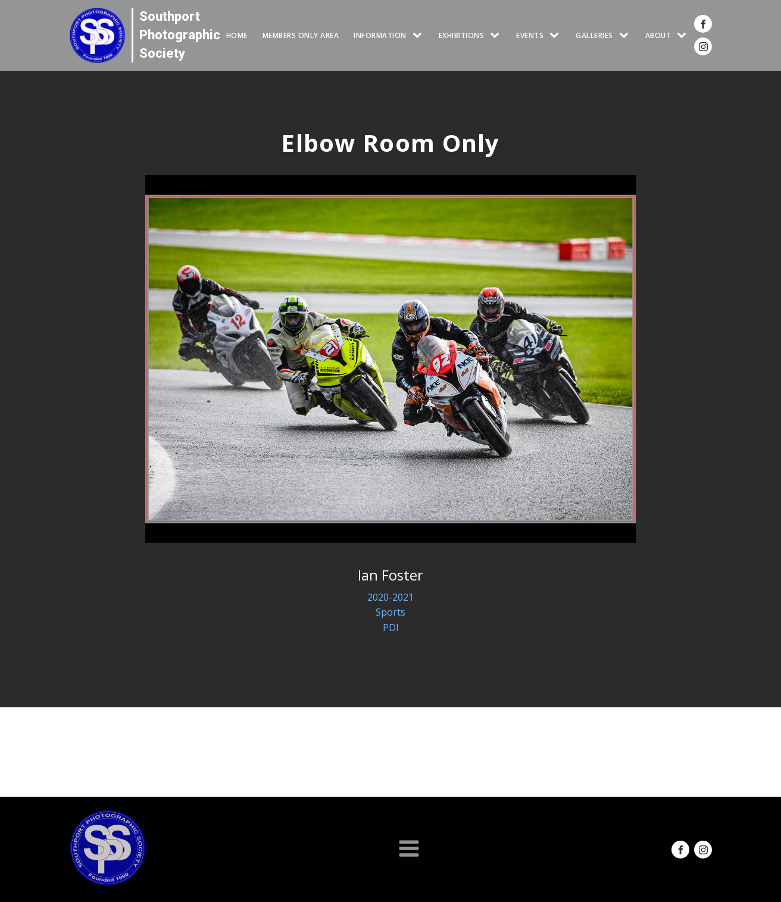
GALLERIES (594, 35)
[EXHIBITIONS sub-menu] (497, 35)
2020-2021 (390, 597)
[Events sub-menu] (556, 35)
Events (529, 35)
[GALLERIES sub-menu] (626, 35)
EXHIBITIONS (462, 35)
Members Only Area (301, 35)
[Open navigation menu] (409, 849)
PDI (391, 627)
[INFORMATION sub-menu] (420, 35)
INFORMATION (380, 35)
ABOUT (658, 35)
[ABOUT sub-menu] (684, 35)
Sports (390, 612)
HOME (237, 35)
